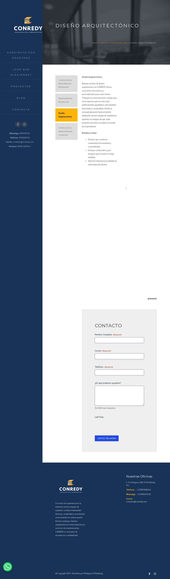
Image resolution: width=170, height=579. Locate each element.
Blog (21, 98)
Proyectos (21, 86)
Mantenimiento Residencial (65, 100)
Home (95, 43)
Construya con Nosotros (21, 55)
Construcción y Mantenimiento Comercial (65, 131)
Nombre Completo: (108, 334)
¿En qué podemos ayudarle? (108, 383)
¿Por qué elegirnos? (21, 72)
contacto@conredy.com (136, 501)
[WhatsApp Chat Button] (7, 566)
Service (104, 43)
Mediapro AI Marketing (93, 573)
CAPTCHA (99, 417)
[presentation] (118, 426)
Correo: (103, 350)
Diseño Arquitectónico (65, 115)
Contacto (21, 109)
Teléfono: (104, 366)
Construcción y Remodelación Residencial (65, 84)
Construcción (119, 43)
